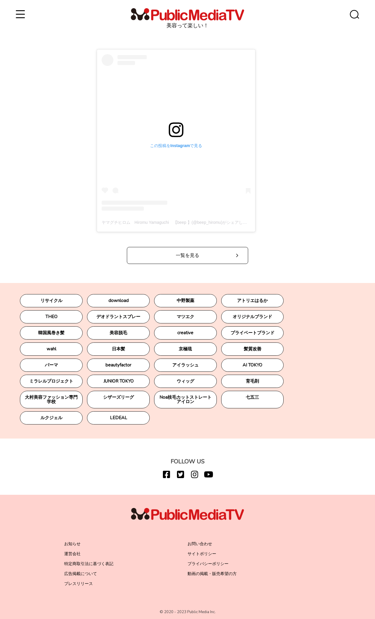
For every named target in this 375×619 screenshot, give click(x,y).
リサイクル (51, 300)
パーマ (51, 365)
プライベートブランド (253, 333)
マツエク (185, 317)
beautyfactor (118, 365)
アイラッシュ (185, 365)
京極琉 (185, 349)
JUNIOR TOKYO (118, 381)
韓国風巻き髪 (51, 333)
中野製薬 (185, 300)
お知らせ (72, 544)
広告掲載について (80, 574)
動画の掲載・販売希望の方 (212, 574)
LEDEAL (118, 418)
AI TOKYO (252, 365)
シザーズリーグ (118, 397)
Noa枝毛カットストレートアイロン (185, 399)
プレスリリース (78, 583)
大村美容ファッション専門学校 (51, 399)
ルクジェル (51, 418)
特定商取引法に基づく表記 (88, 564)
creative (185, 333)
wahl (51, 349)
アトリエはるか (252, 300)
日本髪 (118, 349)
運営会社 (72, 554)
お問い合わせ (200, 544)
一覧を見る (187, 255)
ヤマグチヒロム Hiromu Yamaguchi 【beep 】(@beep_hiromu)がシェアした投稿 (178, 222)
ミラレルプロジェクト (51, 381)
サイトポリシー (202, 554)
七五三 (252, 397)
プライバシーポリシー (208, 564)
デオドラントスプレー (118, 317)
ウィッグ (185, 381)
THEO (51, 317)
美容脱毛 (118, 333)
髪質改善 (252, 349)
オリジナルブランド (252, 317)
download (118, 300)
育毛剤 (252, 381)
